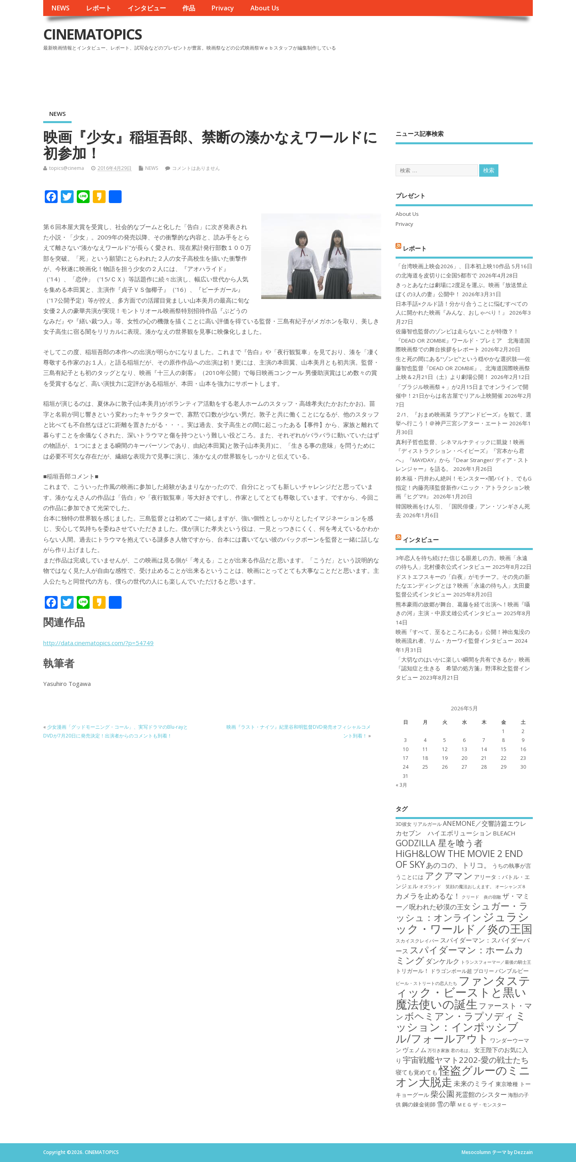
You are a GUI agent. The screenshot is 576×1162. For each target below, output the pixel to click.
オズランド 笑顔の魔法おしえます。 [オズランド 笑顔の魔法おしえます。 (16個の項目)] (456, 886)
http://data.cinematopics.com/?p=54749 (98, 643)
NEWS (60, 8)
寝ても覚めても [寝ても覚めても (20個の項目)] (417, 1072)
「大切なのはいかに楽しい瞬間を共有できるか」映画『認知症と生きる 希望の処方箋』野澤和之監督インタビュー (463, 668)
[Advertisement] (380, 76)
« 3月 (401, 784)
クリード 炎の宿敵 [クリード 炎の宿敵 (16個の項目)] (481, 897)
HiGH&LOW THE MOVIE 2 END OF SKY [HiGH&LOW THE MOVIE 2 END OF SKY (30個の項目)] (459, 859)
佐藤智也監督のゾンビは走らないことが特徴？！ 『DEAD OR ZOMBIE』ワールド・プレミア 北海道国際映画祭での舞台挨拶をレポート (463, 340)
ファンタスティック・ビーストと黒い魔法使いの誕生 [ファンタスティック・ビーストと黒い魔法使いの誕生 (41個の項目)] (463, 992)
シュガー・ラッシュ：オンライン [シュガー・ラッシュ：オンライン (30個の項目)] (462, 911)
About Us (264, 8)
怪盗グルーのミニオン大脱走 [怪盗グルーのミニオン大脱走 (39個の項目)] (463, 1075)
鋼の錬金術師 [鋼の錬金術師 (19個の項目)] (419, 1104)
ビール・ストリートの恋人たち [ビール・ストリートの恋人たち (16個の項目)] (426, 983)
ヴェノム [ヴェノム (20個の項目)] (414, 1050)
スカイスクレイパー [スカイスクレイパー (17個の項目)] (417, 940)
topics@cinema (66, 168)
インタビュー (147, 8)
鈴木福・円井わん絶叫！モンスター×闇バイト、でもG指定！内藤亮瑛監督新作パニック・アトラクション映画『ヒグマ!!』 (464, 487)
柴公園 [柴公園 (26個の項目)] (442, 1093)
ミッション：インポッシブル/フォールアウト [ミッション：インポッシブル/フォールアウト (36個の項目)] (461, 1027)
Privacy (222, 8)
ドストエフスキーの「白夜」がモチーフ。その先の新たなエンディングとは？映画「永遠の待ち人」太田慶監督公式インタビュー (463, 585)
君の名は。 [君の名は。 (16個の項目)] (462, 1050)
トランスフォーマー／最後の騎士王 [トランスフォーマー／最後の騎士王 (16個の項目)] (496, 962)
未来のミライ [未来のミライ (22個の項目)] (474, 1083)
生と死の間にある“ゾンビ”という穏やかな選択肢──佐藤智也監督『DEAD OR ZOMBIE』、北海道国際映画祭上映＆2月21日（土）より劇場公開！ (463, 368)
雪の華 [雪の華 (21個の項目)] (446, 1104)
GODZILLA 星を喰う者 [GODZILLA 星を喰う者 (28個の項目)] (439, 843)
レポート (99, 8)
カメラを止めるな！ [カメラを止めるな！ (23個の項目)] (428, 896)
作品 (188, 8)
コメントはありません (196, 168)
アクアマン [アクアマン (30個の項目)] (449, 875)
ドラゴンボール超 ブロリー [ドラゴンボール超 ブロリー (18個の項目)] (462, 971)
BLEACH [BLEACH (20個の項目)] (504, 833)
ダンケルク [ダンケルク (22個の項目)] (443, 961)
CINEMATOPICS (92, 34)
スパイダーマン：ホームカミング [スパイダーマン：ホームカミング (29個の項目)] (460, 955)
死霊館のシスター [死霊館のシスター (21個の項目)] (481, 1094)
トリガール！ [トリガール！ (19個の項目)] (412, 971)
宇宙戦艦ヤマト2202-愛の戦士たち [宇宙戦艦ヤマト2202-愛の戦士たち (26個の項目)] (466, 1059)
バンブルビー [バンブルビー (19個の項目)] (512, 971)
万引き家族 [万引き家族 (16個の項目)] (439, 1050)
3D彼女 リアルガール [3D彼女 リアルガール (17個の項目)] (419, 824)
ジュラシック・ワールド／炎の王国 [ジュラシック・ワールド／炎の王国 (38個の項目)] (464, 922)
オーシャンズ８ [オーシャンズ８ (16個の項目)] (510, 886)
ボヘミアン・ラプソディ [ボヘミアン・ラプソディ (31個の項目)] (459, 1015)
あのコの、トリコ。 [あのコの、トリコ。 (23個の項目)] (458, 865)
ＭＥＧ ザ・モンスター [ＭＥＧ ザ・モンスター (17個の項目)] (481, 1104)
